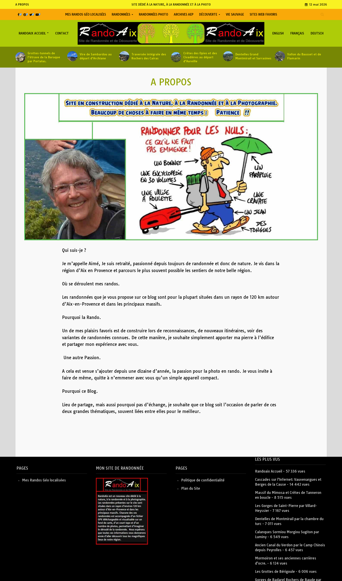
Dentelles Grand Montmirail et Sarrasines (253, 56)
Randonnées (121, 14)
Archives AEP (183, 14)
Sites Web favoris (263, 14)
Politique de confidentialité (203, 480)
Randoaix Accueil (32, 33)
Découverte (208, 14)
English (278, 33)
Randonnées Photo (153, 14)
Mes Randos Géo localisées (85, 14)
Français (297, 33)
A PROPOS (22, 4)
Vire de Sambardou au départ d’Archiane (96, 56)
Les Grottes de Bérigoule (275, 571)
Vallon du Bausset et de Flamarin (304, 56)
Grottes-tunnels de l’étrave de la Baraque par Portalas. (44, 57)
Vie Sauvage (235, 14)
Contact (62, 33)
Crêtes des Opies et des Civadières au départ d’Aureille (200, 57)
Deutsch (317, 33)
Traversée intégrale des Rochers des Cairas (149, 56)
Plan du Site (190, 488)
